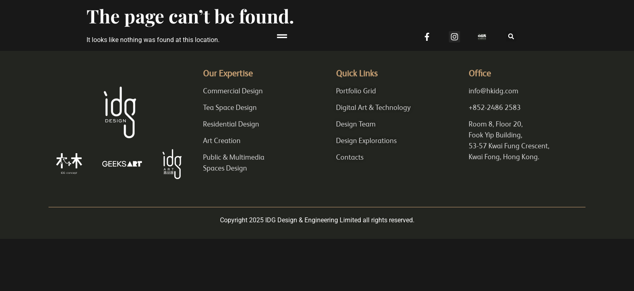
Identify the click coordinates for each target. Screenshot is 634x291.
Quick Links (357, 74)
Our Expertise (228, 74)
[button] (317, 36)
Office (480, 74)
